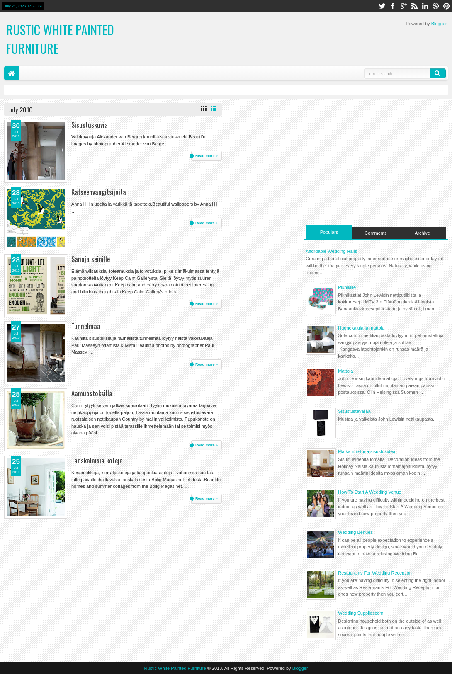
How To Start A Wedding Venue (369, 492)
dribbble (435, 6)
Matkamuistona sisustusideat (367, 451)
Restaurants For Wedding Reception (375, 572)
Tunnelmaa (85, 326)
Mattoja (345, 371)
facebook (392, 6)
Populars (329, 232)
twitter (382, 6)
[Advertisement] (376, 161)
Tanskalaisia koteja (97, 460)
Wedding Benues (355, 532)
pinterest (446, 6)
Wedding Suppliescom (360, 613)
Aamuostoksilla (91, 393)
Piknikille (347, 287)
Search (438, 73)
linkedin (425, 6)
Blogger (439, 23)
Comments (375, 232)
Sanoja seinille (90, 259)
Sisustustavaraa (354, 411)
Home (11, 73)
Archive (422, 232)
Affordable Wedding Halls (331, 251)
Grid (203, 108)
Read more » (206, 156)
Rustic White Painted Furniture (175, 668)
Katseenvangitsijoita (98, 192)
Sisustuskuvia (89, 124)
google (403, 6)
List (213, 108)
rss (414, 6)
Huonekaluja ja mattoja (361, 327)
